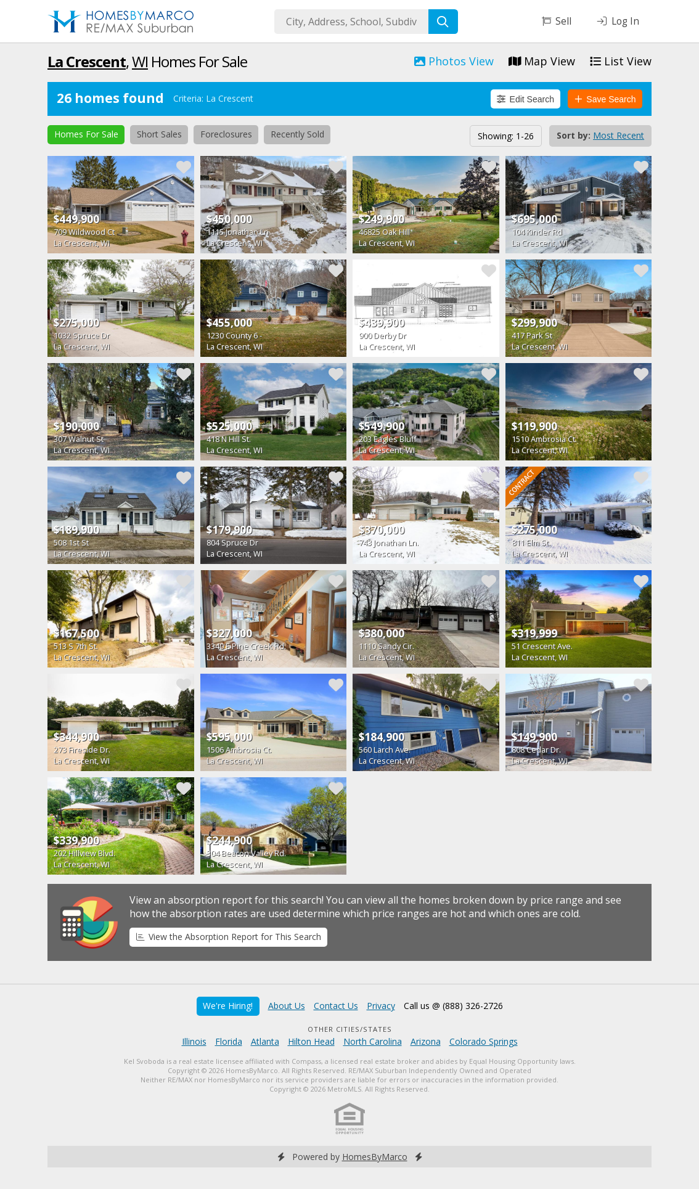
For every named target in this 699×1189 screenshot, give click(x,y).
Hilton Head (311, 1041)
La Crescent (86, 61)
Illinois (194, 1041)
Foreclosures (226, 134)
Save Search (605, 99)
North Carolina (372, 1041)
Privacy (381, 1005)
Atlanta (265, 1041)
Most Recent (618, 135)
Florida (228, 1041)
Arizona (426, 1041)
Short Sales (159, 134)
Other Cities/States (350, 1029)
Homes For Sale (86, 134)
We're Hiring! (228, 1005)
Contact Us (336, 1005)
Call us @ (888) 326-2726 (453, 1005)
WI (140, 61)
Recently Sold (297, 134)
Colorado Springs (483, 1041)
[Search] (443, 21)
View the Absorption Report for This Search (228, 936)
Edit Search (525, 99)
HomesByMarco (374, 1156)
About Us (286, 1005)
